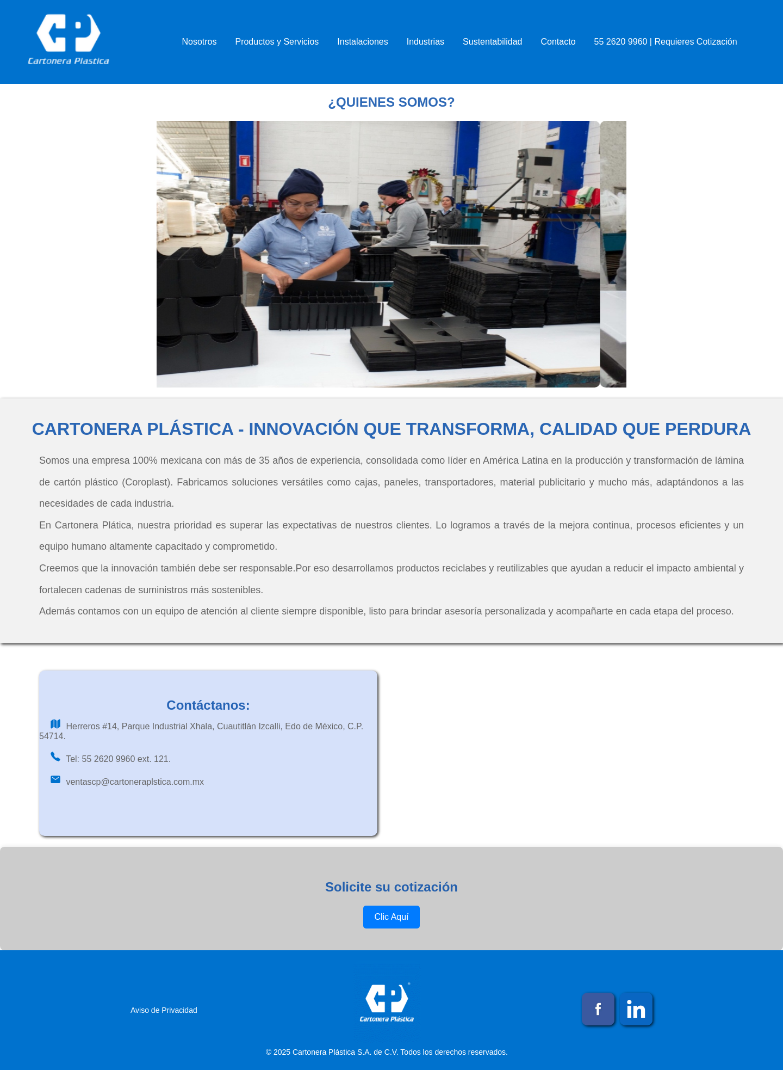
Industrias (425, 41)
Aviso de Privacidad (163, 1010)
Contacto (558, 41)
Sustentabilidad (492, 41)
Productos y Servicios (277, 41)
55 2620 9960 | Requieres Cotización (665, 41)
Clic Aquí (391, 916)
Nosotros (199, 41)
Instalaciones (362, 41)
